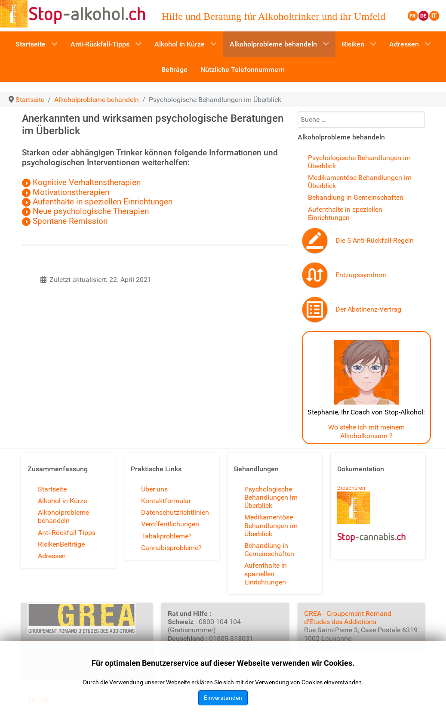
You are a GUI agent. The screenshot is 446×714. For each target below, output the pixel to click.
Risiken (49, 544)
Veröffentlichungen (170, 524)
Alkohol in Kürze (62, 501)
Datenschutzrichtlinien (175, 512)
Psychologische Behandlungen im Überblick (271, 497)
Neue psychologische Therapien (86, 211)
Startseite (52, 489)
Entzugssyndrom (361, 275)
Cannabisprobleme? (171, 548)
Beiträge (72, 544)
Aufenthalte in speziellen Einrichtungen (97, 202)
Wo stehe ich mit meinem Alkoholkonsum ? (366, 431)
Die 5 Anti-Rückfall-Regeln (374, 240)
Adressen (52, 556)
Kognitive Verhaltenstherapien (81, 182)
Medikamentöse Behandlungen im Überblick (271, 525)
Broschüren (351, 488)
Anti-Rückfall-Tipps (66, 533)
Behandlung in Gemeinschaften (355, 197)
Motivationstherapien (65, 192)
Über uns (154, 489)
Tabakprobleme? (166, 536)
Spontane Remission (70, 221)
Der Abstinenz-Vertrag (368, 309)
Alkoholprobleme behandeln (63, 516)
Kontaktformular (166, 501)
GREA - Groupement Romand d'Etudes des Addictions (347, 617)
